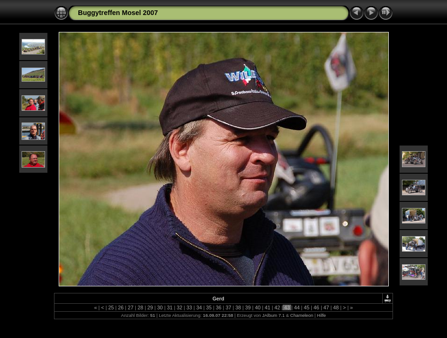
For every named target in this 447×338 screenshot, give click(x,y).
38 (238, 307)
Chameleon (301, 315)
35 (209, 307)
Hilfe (321, 315)
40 (258, 307)
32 (179, 307)
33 (189, 307)
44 (297, 307)
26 (120, 307)
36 (219, 307)
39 (248, 307)
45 (306, 307)
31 (169, 307)
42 (277, 307)
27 (130, 307)
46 (316, 307)
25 (111, 307)
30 (160, 307)
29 (150, 307)
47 (326, 307)
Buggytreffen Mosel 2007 (118, 12)
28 (140, 307)
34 (199, 307)
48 (336, 307)
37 (228, 307)
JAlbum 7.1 (273, 315)
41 (267, 307)
